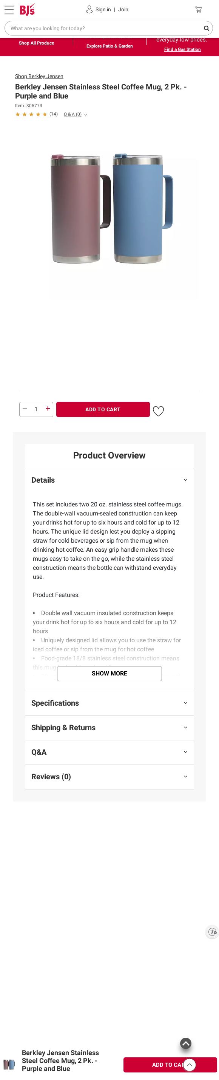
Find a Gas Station (182, 49)
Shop (39, 76)
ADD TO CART (103, 409)
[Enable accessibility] (212, 931)
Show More (109, 673)
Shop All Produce (36, 43)
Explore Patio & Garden (109, 46)
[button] (158, 410)
